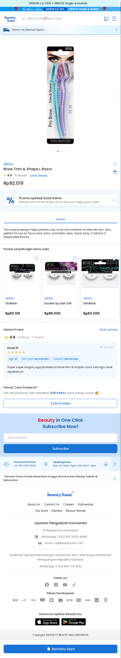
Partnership (85, 504)
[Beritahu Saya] (60, 649)
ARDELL (9, 164)
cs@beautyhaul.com (68, 543)
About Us (34, 504)
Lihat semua (108, 329)
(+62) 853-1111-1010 (68, 566)
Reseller (57, 511)
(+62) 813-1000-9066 (72, 537)
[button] (60, 200)
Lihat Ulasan (38, 176)
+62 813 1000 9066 (25, 465)
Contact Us (51, 504)
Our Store (41, 511)
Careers (68, 504)
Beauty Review (76, 511)
